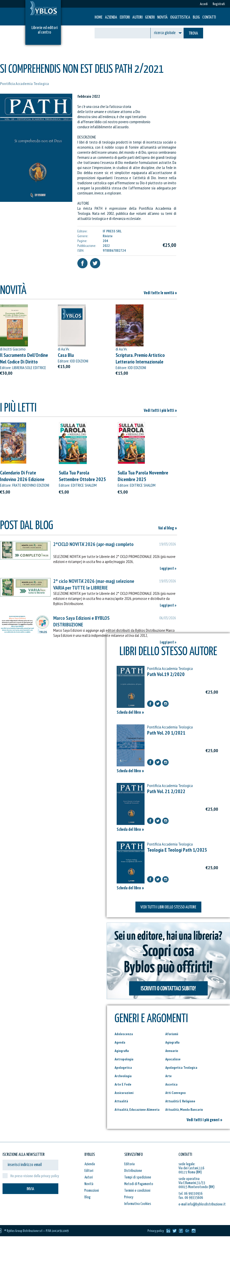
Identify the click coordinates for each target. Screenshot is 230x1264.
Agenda (120, 1042)
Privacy (128, 1197)
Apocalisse (173, 1059)
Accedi (204, 4)
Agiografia (172, 1042)
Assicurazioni (124, 1092)
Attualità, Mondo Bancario (184, 1109)
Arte (168, 1076)
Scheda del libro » (130, 712)
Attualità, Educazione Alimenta (137, 1109)
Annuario (171, 1050)
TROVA (193, 33)
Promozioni (91, 1190)
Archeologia (123, 1076)
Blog (196, 17)
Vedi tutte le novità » (160, 293)
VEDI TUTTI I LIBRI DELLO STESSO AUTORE (168, 907)
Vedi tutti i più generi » (204, 1120)
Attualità (121, 1101)
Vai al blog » (167, 528)
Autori (137, 17)
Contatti (209, 17)
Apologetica (123, 1067)
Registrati (219, 4)
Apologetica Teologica (181, 1067)
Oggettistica (180, 17)
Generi (150, 17)
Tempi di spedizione (137, 1177)
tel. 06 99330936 (191, 1194)
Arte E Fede (123, 1084)
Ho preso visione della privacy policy (34, 1176)
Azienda (111, 17)
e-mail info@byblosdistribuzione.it (202, 1204)
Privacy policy (156, 1231)
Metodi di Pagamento (138, 1184)
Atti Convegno (175, 1092)
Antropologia (124, 1059)
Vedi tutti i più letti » (160, 411)
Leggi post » (168, 568)
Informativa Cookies (137, 1204)
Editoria (129, 1164)
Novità (162, 17)
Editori (125, 17)
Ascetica (171, 1084)
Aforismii (171, 1034)
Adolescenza (124, 1034)
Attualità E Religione (180, 1101)
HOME (98, 17)
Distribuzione (133, 1171)
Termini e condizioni (137, 1190)
